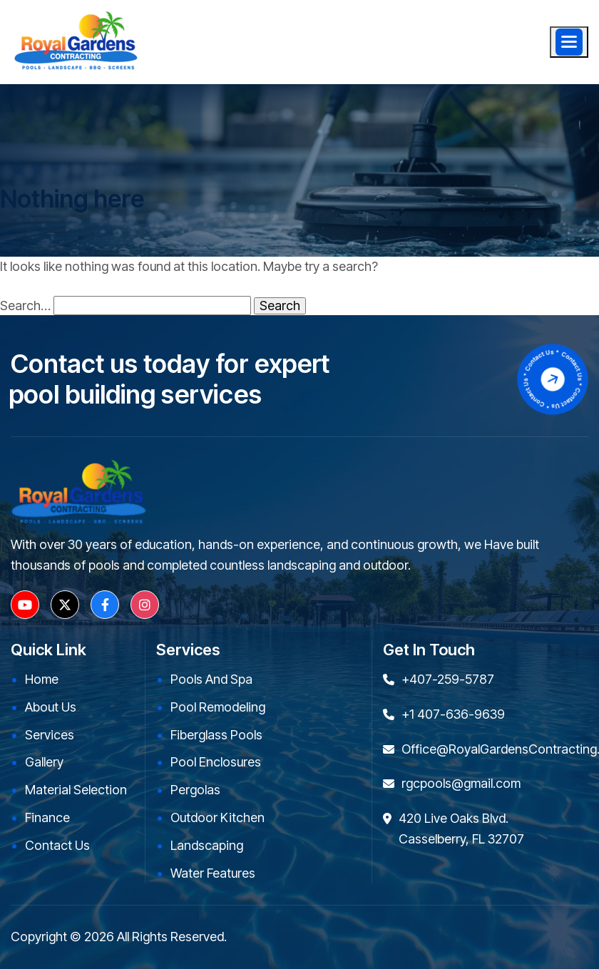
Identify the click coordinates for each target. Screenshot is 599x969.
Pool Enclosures (215, 761)
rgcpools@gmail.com (461, 783)
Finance (47, 817)
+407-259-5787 (447, 679)
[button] (569, 42)
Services (49, 734)
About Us (50, 706)
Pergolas (195, 789)
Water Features (212, 873)
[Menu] (569, 42)
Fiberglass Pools (216, 734)
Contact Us (57, 845)
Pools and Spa (211, 679)
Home (41, 679)
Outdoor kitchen (217, 817)
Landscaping (206, 845)
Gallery (44, 761)
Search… (25, 305)
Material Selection (76, 789)
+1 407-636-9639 (453, 714)
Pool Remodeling (217, 706)
